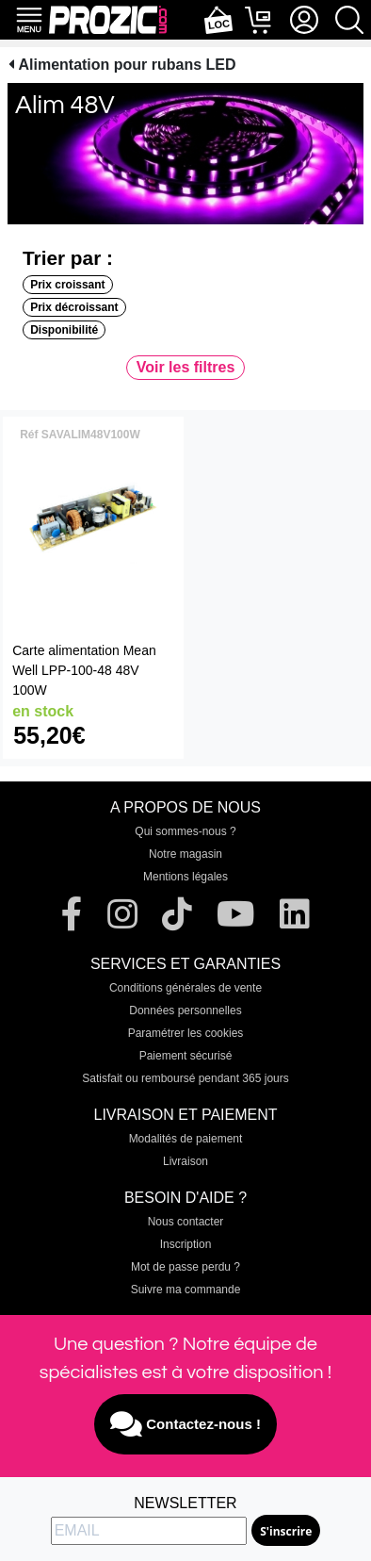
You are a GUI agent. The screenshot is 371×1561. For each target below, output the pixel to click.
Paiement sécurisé (186, 1055)
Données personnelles (185, 1010)
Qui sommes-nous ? (185, 831)
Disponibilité (64, 330)
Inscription (186, 1244)
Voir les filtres (186, 367)
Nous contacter (186, 1221)
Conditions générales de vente (185, 987)
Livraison (185, 1161)
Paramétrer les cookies (186, 1033)
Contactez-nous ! (185, 1424)
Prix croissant (67, 284)
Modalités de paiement (186, 1138)
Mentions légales (185, 876)
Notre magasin (185, 854)
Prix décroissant (74, 307)
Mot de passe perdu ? (185, 1266)
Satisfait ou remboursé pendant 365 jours (185, 1078)
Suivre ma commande (186, 1289)
